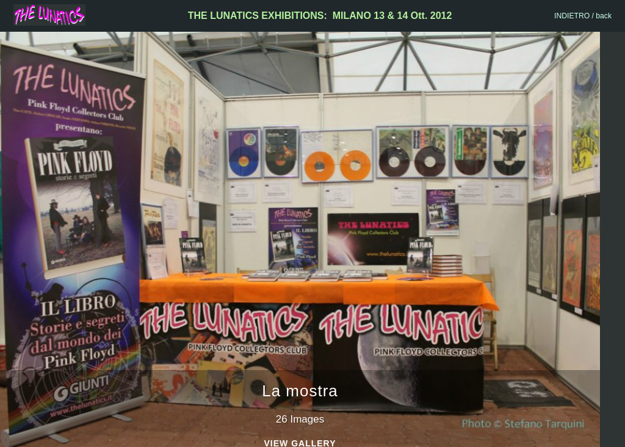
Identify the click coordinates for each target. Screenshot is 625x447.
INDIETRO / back (583, 16)
